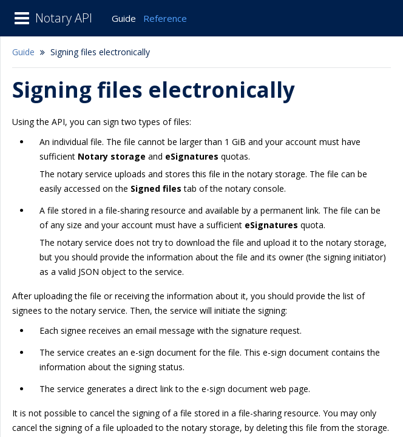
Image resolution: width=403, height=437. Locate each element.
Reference (165, 18)
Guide (124, 18)
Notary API (63, 18)
